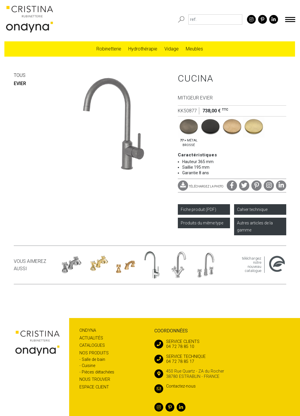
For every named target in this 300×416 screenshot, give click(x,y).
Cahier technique (252, 209)
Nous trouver (94, 379)
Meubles (194, 49)
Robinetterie (108, 49)
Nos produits (94, 353)
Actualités (91, 338)
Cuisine (88, 365)
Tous (19, 75)
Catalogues (92, 345)
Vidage (171, 49)
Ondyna (87, 330)
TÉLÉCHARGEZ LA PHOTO (200, 186)
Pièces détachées (98, 372)
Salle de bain (93, 359)
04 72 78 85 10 (220, 344)
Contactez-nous (175, 386)
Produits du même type (202, 223)
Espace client (94, 387)
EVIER (20, 83)
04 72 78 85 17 (220, 359)
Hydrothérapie (142, 49)
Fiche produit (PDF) (198, 209)
